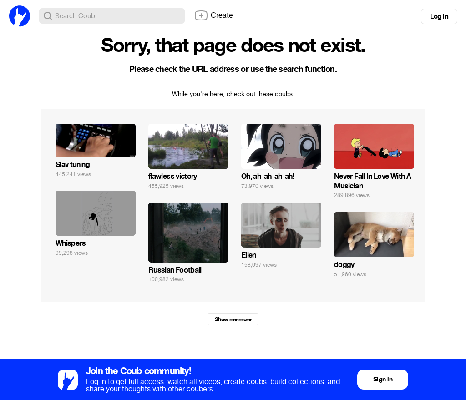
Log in (439, 16)
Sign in (382, 379)
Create (213, 15)
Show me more (233, 319)
